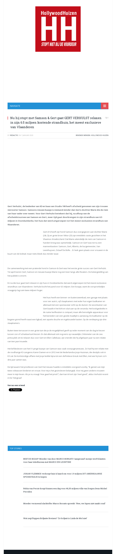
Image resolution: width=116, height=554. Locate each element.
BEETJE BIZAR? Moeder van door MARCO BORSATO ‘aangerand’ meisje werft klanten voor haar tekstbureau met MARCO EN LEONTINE (64, 460)
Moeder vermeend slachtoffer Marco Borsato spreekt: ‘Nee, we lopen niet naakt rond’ (64, 503)
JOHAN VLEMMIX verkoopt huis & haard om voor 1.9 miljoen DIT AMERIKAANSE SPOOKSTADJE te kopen (62, 475)
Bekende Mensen (83, 135)
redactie (14, 135)
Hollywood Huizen (99, 135)
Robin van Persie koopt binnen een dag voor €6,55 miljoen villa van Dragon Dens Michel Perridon (65, 490)
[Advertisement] (58, 77)
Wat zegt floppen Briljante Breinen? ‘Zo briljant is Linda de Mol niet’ (55, 518)
